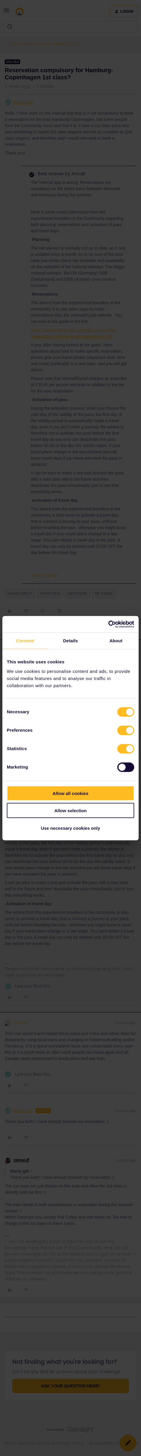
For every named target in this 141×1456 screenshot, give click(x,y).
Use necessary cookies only (70, 827)
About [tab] (115, 640)
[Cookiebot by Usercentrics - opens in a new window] (108, 624)
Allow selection (70, 810)
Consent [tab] (25, 640)
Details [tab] (70, 640)
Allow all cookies (71, 793)
